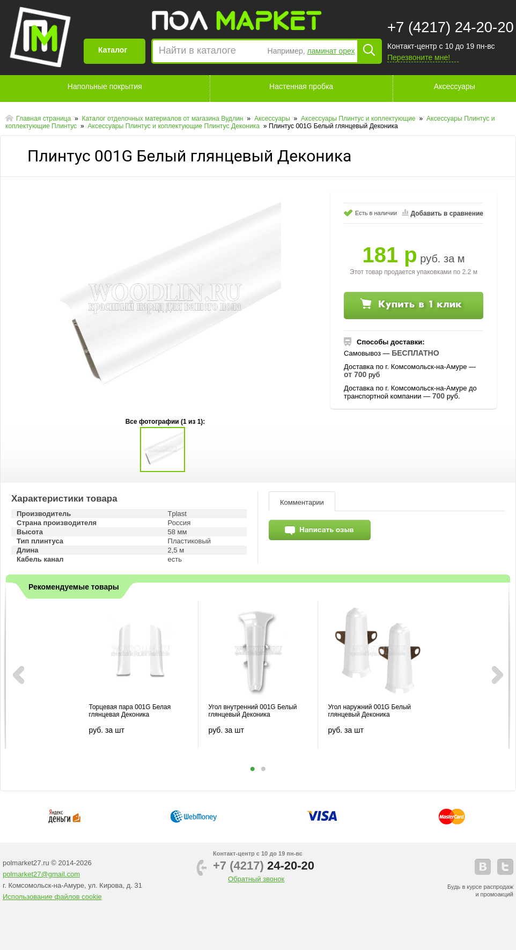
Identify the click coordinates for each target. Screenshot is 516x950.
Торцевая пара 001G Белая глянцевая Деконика (130, 710)
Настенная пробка (301, 86)
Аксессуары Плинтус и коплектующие (359, 118)
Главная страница (44, 118)
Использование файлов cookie (52, 897)
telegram (505, 867)
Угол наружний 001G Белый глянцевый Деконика (369, 710)
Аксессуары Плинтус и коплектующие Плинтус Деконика (174, 126)
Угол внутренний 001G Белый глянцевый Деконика (253, 710)
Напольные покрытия (105, 86)
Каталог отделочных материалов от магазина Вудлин (163, 118)
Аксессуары (454, 86)
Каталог (112, 50)
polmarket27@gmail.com (41, 874)
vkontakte (483, 867)
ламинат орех (331, 51)
